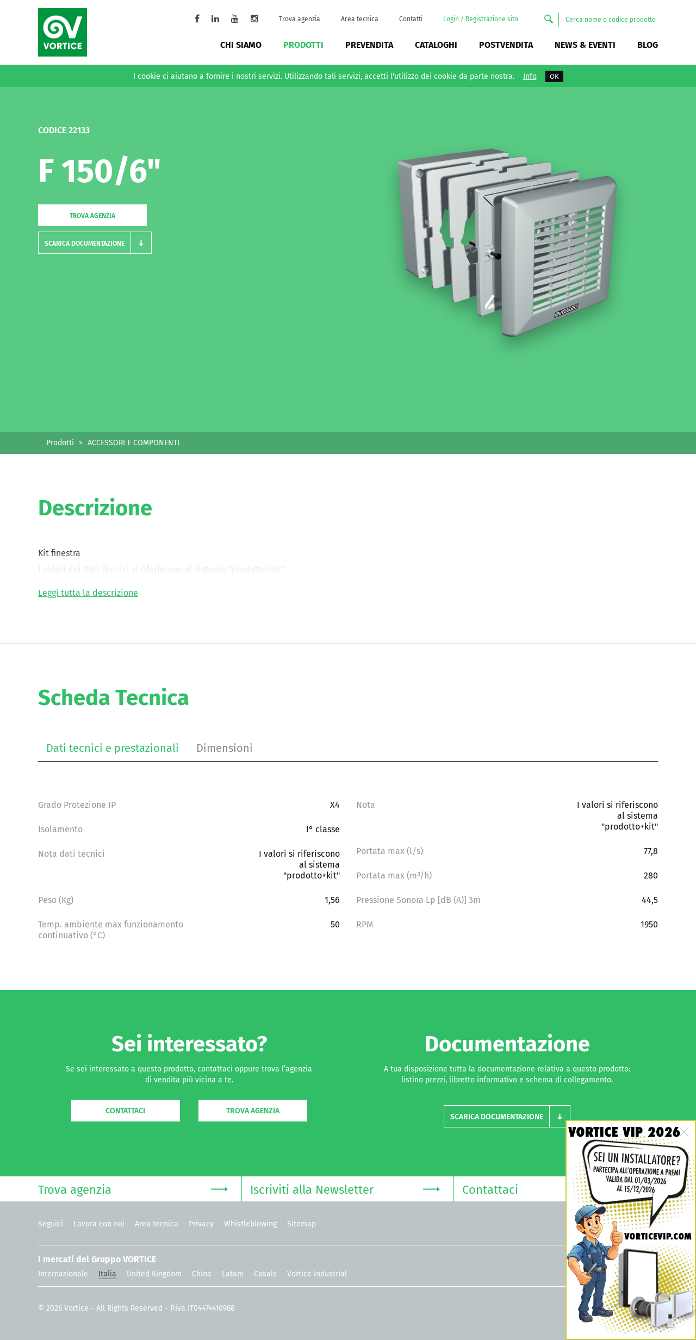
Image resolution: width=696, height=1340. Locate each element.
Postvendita (506, 45)
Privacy (201, 1224)
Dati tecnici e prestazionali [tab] (112, 748)
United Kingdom (154, 1274)
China (202, 1274)
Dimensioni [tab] (224, 748)
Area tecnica (359, 19)
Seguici (50, 1224)
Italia (107, 1274)
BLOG (647, 45)
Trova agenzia (299, 19)
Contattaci (125, 1110)
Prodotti (303, 45)
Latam (233, 1274)
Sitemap (301, 1224)
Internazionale (63, 1274)
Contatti (410, 19)
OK (554, 76)
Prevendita (369, 45)
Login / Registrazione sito (480, 19)
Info (530, 76)
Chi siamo (241, 45)
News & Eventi (585, 45)
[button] (95, 243)
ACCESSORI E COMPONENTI (133, 442)
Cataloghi (436, 45)
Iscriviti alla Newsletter (345, 1188)
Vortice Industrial (317, 1274)
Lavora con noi (99, 1224)
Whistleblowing (250, 1224)
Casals (265, 1274)
